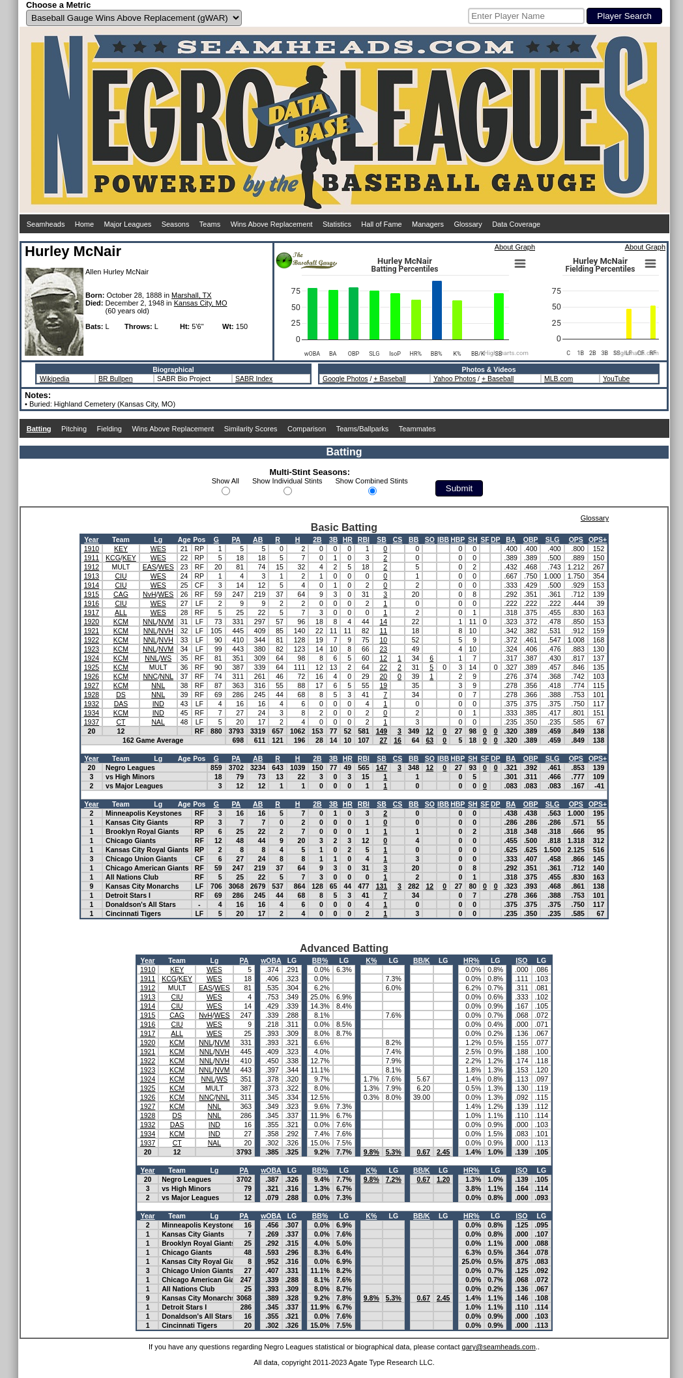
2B (317, 539)
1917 (91, 612)
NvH (149, 594)
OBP (530, 539)
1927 (91, 685)
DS (121, 694)
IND (158, 704)
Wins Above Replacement (272, 224)
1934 (91, 713)
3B (333, 539)
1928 (91, 694)
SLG (552, 539)
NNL (149, 621)
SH (473, 539)
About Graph (515, 247)
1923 (91, 649)
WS (165, 658)
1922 (91, 640)
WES (158, 549)
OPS (576, 539)
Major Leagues (128, 224)
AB (258, 539)
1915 (91, 594)
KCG (113, 558)
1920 (91, 621)
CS (398, 539)
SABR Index (253, 378)
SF (484, 539)
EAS (149, 567)
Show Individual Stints (287, 481)
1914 (91, 585)
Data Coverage (516, 224)
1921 (91, 631)
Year (91, 539)
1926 (91, 676)
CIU (120, 576)
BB (413, 539)
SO (430, 539)
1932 (91, 704)
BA (511, 539)
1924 (91, 658)
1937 (91, 722)
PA (235, 539)
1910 (91, 549)
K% (371, 960)
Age (184, 539)
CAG (120, 594)
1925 (91, 667)
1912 (91, 567)
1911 (91, 558)
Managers (428, 224)
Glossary (468, 224)
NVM (165, 621)
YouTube (616, 378)
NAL (158, 722)
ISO (521, 960)
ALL (121, 612)
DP (496, 539)
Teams (209, 224)
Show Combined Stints (372, 481)
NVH (166, 631)
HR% (471, 960)
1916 (91, 603)
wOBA (271, 960)
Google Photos (345, 378)
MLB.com (558, 378)
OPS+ (598, 539)
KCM (120, 621)
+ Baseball (389, 378)
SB (381, 539)
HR (348, 539)
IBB (443, 539)
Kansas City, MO (200, 303)
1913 (91, 576)
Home (84, 224)
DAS (121, 704)
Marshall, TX (191, 295)
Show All (225, 481)
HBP (457, 539)
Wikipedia (55, 378)
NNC (150, 676)
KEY (121, 549)
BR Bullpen (115, 378)
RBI (364, 539)
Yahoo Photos (454, 378)
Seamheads (46, 224)
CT (120, 722)
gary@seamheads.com (499, 1347)
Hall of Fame (381, 224)
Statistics (337, 224)
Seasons (176, 224)
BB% (320, 960)
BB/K (421, 960)
